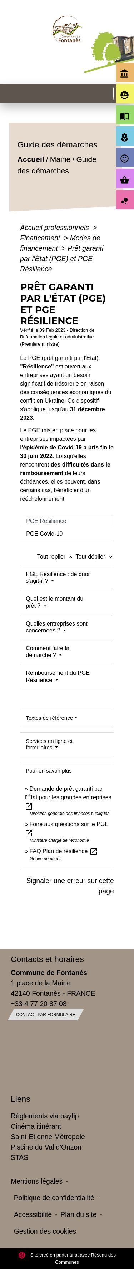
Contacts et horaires (47, 959)
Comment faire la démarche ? (47, 651)
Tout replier (56, 557)
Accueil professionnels (55, 227)
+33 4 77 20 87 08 (39, 1004)
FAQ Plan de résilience (64, 851)
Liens (20, 1099)
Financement (41, 238)
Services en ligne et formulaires (49, 744)
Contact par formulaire (45, 1014)
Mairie (60, 159)
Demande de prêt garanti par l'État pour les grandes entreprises (68, 797)
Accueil (31, 159)
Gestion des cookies (45, 1231)
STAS (19, 1157)
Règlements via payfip (45, 1116)
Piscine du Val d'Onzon (46, 1147)
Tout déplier (95, 557)
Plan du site (78, 1214)
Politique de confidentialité (54, 1198)
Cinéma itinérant (36, 1126)
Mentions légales (37, 1181)
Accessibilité (33, 1214)
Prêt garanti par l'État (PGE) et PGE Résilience (61, 258)
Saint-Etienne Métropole (48, 1137)
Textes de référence (49, 718)
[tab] (67, 521)
